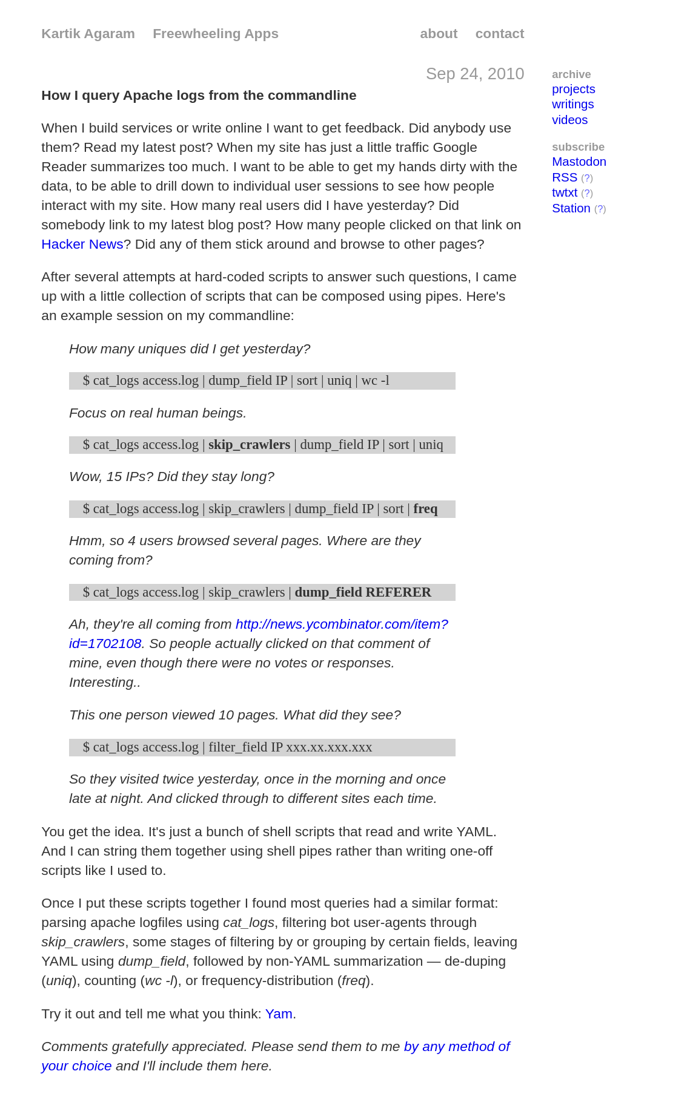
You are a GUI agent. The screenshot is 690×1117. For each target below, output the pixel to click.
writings (573, 104)
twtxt (564, 192)
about (439, 33)
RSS (564, 177)
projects (573, 89)
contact (500, 33)
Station (571, 208)
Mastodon (579, 161)
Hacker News (82, 244)
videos (570, 119)
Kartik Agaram (88, 33)
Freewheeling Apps (216, 33)
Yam (279, 1013)
